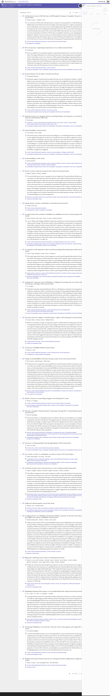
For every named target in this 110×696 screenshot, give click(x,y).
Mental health (70, 152)
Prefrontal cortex (30, 585)
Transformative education (41, 435)
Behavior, (36, 494)
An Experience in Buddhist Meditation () (39, 347)
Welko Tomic (47, 361)
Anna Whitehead (54, 662)
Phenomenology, (30, 435)
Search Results (10, 6)
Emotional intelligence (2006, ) (34, 158)
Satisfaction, (62, 403)
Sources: (4, 7)
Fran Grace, (42, 456)
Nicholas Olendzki (57, 218)
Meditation (56, 448)
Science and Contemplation (79, 69)
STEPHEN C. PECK (41, 20)
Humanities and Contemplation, (49, 462)
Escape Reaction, (49, 197)
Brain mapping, (42, 494)
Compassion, (30, 122)
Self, (42, 164)
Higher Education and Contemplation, (70, 437)
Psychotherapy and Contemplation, (34, 245)
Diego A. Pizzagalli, (32, 470)
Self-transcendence (39, 392)
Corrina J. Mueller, (72, 560)
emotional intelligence (51, 164)
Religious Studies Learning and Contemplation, (67, 462)
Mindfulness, (50, 242)
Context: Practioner (51, 67)
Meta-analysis (50, 311)
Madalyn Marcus (49, 320)
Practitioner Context (31, 667)
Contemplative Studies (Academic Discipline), (52, 437)
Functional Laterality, (81, 494)
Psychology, (29, 164)
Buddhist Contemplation (44, 354)
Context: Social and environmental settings (56, 41)
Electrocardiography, (45, 583)
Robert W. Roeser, (31, 20)
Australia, (29, 432)
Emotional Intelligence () (35, 130)
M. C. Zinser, (30, 593)
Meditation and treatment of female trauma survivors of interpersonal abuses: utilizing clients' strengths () (54, 659)
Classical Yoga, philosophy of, (38, 432)
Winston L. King (31, 350)
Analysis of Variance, (34, 619)
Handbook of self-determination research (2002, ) (39, 503)
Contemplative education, (59, 432)
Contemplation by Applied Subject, (49, 69)
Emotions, (66, 122)
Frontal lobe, (74, 494)
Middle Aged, (72, 583)
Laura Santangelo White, (43, 662)
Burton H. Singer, (50, 562)
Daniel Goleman (31, 161)
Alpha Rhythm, (30, 494)
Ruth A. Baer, (39, 218)
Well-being (68, 403)
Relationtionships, (36, 164)
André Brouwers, (39, 361)
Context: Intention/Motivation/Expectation (36, 208)
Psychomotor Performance (75, 197)
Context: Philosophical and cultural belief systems (58, 352)
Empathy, (68, 163)
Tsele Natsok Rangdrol (32, 631)
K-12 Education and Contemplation (34, 394)
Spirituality (54, 110)
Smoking (47, 620)
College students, (31, 273)
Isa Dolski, (47, 560)
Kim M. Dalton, (64, 560)
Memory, (36, 495)
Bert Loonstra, (30, 361)
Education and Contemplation (33, 438)
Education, (72, 434)
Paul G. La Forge (31, 445)
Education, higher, (74, 459)
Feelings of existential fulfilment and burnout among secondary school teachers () (50, 359)
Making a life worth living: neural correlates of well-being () (44, 557)
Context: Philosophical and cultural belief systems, (58, 309)
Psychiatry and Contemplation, (49, 112)
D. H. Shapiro (30, 286)
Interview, (70, 122)
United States (44, 460)
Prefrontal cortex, (62, 495)
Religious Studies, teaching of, (33, 460)
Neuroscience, (81, 163)
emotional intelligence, (56, 152)
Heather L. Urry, (31, 560)
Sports (72, 508)
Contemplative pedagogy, (70, 432)
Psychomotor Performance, (73, 495)
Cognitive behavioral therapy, (33, 341)
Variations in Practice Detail (33, 553)
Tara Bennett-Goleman (32, 76)
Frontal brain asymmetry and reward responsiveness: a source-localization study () (50, 468)
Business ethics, (30, 448)
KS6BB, (74, 122)
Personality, (63, 273)
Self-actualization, (31, 392)
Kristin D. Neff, (31, 253)
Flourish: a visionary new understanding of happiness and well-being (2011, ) (47, 398)
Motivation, (66, 197)
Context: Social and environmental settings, (37, 311)
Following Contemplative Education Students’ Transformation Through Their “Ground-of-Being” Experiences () (54, 411)
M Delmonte (30, 50)
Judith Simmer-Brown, (32, 456)
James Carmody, (31, 218)
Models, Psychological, (35, 620)
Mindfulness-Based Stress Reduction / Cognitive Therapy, (68, 243)
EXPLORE (101, 2)
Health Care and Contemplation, (61, 510)
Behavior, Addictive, (44, 619)
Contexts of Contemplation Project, (34, 69)
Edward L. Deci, (31, 505)
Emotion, (61, 122)
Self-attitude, (30, 274)
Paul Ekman (30, 120)
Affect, (36, 197)
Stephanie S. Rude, (40, 253)
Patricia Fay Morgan (32, 415)
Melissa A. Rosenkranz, (32, 562)
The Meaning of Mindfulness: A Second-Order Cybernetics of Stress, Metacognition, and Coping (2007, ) (55, 627)
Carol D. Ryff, (42, 562)
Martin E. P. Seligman (32, 401)
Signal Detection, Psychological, (46, 497)
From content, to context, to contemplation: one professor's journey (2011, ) (49, 454)
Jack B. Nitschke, (40, 560)
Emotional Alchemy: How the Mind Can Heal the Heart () (42, 74)
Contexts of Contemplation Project (34, 199)
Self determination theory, (65, 508)
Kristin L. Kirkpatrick (50, 253)
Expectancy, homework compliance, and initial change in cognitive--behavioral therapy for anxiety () (55, 317)
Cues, (47, 494)
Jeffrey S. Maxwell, (31, 173)
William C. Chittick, (44, 520)
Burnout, (29, 390)
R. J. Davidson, (43, 593)
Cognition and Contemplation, (58, 405)
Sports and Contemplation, (48, 510)
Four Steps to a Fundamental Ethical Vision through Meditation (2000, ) (48, 443)
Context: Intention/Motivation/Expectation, (37, 41)
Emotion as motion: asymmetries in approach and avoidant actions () (47, 171)
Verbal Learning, (57, 497)
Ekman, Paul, (56, 122)
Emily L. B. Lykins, (47, 218)
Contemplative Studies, (32, 459)
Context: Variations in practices (54, 551)
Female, (54, 197)
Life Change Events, (64, 583)
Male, (62, 197)
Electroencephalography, (61, 494)
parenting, (51, 508)
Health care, (40, 508)
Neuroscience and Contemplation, (65, 69)
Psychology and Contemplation (33, 43)
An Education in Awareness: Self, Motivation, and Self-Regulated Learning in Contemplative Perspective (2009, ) (55, 16)
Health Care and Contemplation (63, 112)
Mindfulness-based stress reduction (67, 242)
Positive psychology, (71, 273)
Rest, (80, 495)
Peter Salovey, (30, 132)
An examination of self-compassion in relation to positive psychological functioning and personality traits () (55, 250)
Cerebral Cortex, (52, 619)
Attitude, (29, 583)
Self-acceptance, (80, 273)
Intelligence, (64, 152)
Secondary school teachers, (67, 390)
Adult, (33, 197)
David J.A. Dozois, (40, 320)
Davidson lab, (41, 197)
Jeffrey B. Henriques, (54, 470)
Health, (72, 163)
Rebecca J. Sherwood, (42, 470)
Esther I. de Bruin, (31, 662)
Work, (44, 164)
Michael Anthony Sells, (33, 520)
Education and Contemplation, (76, 510)
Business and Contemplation (80, 450)
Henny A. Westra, (31, 320)
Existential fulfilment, (56, 390)
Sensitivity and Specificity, (33, 497)
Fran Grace (48, 456)
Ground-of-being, (79, 434)
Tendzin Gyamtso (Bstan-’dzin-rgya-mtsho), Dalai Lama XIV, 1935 (42, 124)
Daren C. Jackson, (54, 560)
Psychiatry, (49, 110)
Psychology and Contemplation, (63, 126)
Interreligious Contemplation (45, 210)
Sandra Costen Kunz (32, 205)
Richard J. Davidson (42, 173)
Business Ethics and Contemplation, (66, 450)
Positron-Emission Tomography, (51, 495)
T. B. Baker (50, 593)
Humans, (59, 197)
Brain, (32, 583)
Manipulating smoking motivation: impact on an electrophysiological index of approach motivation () (55, 591)
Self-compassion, (37, 274)
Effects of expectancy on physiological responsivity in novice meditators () (48, 48)
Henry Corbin (52, 520)
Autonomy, (29, 508)
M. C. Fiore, (37, 593)
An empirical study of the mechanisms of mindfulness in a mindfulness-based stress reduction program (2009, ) (56, 215)
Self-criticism (44, 274)
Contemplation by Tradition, (33, 210)
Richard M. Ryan (39, 505)
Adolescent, (29, 197)
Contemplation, (49, 432)
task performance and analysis (68, 497)
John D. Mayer (38, 132)
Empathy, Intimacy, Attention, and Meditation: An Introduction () (46, 203)
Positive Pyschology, (46, 276)
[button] (108, 1)
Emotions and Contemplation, (48, 126)
